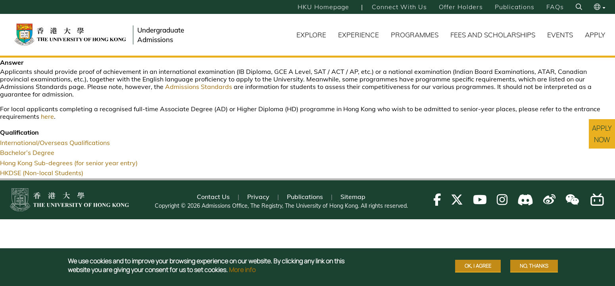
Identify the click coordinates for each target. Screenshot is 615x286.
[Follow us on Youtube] (480, 199)
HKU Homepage (323, 7)
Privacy (258, 197)
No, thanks (534, 267)
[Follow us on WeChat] (572, 199)
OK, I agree (478, 267)
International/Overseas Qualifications (55, 143)
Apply (595, 35)
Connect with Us (399, 7)
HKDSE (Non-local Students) (41, 173)
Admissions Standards (198, 87)
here (47, 116)
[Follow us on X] (457, 199)
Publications (514, 7)
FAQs (555, 7)
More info (242, 271)
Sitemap (352, 197)
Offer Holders (461, 7)
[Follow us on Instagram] (502, 199)
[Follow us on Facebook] (437, 199)
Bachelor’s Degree (27, 153)
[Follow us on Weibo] (549, 199)
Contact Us (213, 197)
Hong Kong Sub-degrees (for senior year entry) (69, 163)
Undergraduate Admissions (160, 35)
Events (560, 35)
